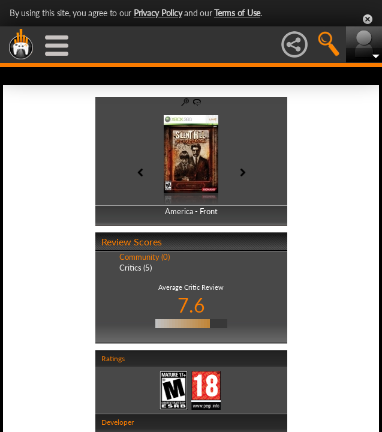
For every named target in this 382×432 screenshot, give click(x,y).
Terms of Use (237, 13)
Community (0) (144, 257)
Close (367, 19)
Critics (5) (135, 267)
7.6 (191, 305)
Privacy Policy (158, 13)
